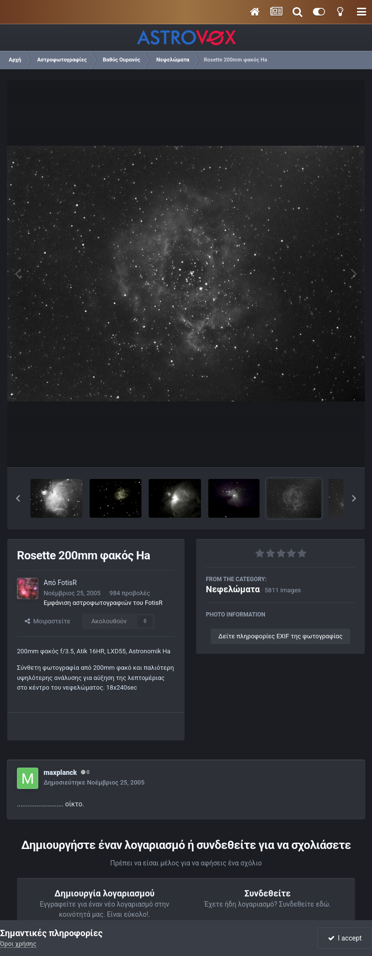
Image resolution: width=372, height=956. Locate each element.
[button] (18, 498)
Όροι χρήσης (18, 943)
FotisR (67, 582)
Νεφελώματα (233, 589)
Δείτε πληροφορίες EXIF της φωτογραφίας (280, 636)
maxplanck (60, 772)
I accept (345, 938)
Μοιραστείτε (47, 621)
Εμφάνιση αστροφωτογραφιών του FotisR (103, 602)
